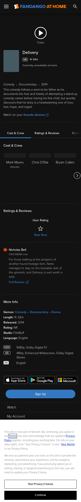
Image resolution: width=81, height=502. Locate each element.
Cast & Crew (15, 133)
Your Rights (68, 444)
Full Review (19, 282)
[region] (40, 461)
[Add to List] (75, 59)
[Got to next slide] (77, 175)
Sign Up (40, 394)
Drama (56, 312)
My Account (16, 416)
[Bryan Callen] (65, 175)
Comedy (21, 312)
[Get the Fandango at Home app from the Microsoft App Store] (66, 380)
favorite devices (36, 115)
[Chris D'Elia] (40, 175)
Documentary (39, 312)
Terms (13, 436)
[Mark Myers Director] (14, 175)
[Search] (75, 6)
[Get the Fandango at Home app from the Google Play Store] (42, 380)
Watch (11, 407)
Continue (40, 495)
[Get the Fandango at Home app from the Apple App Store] (16, 380)
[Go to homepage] (40, 6)
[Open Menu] (6, 6)
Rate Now (40, 235)
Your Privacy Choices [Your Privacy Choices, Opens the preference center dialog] (40, 484)
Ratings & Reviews (47, 133)
